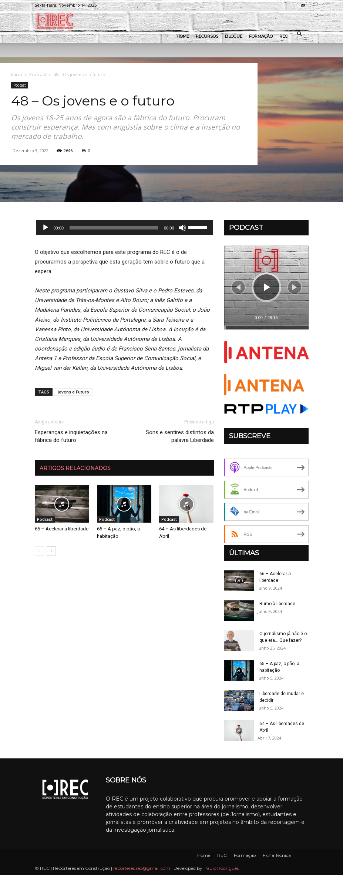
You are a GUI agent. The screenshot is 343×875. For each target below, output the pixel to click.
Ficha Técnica (277, 855)
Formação (261, 36)
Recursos (207, 36)
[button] (300, 34)
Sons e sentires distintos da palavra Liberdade (180, 436)
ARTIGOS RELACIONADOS (75, 468)
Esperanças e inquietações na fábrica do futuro (71, 436)
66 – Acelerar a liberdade (61, 529)
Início (16, 74)
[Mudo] (182, 227)
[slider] (114, 227)
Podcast (37, 74)
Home (182, 36)
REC (283, 36)
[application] (124, 227)
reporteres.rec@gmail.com (141, 868)
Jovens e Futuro (73, 392)
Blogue (233, 36)
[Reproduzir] (45, 227)
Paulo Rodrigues (221, 868)
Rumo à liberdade (277, 603)
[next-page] (51, 551)
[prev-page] (39, 551)
